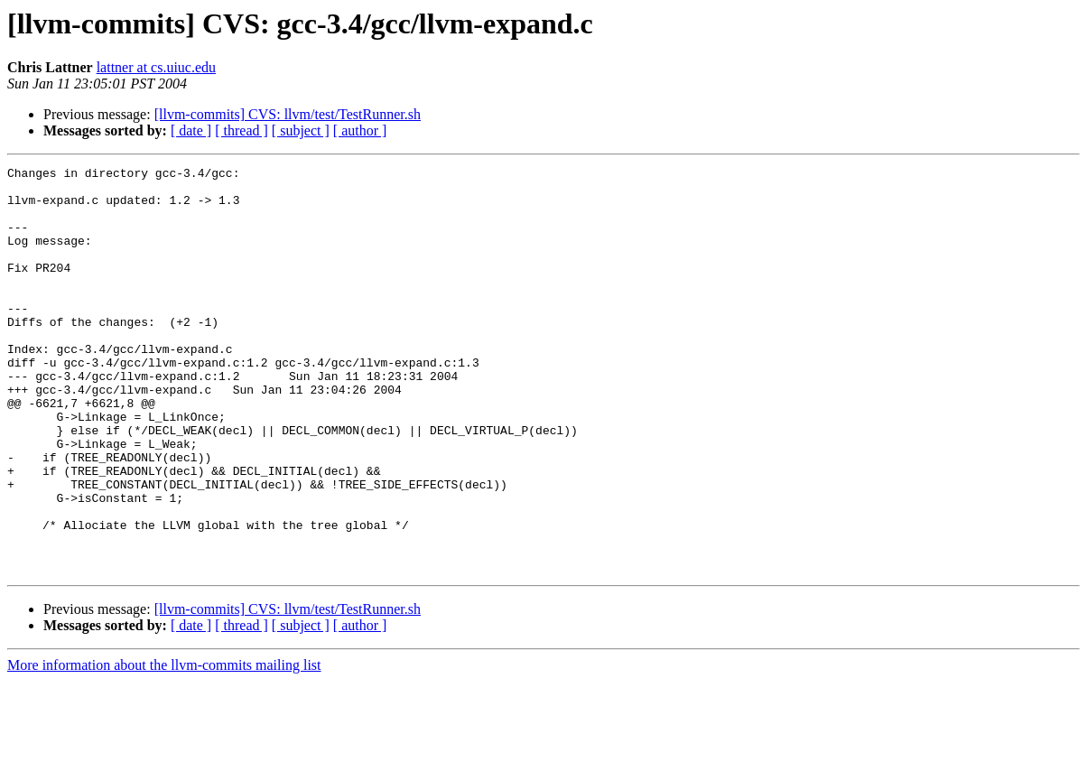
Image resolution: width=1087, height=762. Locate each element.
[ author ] (360, 130)
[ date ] (191, 130)
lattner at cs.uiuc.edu (156, 67)
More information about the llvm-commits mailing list (164, 746)
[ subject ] (301, 130)
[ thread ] (241, 130)
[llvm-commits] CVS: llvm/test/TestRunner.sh (287, 114)
